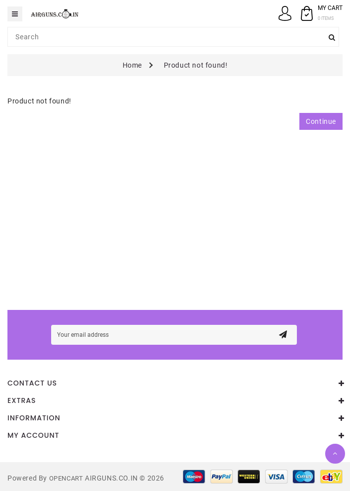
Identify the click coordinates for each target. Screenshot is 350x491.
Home (132, 65)
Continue (321, 121)
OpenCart (66, 478)
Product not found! (196, 65)
